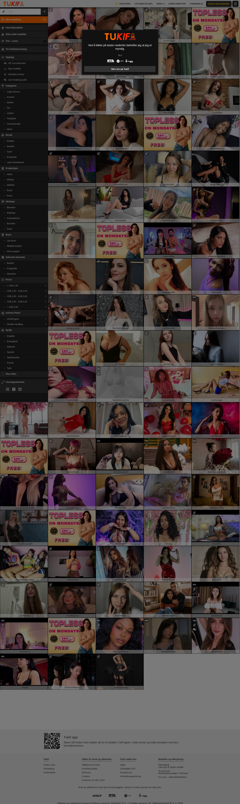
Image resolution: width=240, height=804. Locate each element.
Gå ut (120, 55)
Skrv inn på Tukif (120, 69)
